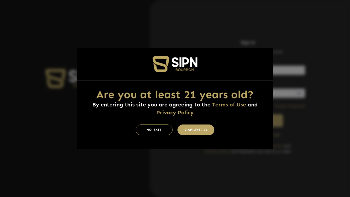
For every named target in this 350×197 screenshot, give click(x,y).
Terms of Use (229, 104)
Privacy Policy (175, 112)
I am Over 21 (196, 130)
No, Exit (154, 130)
